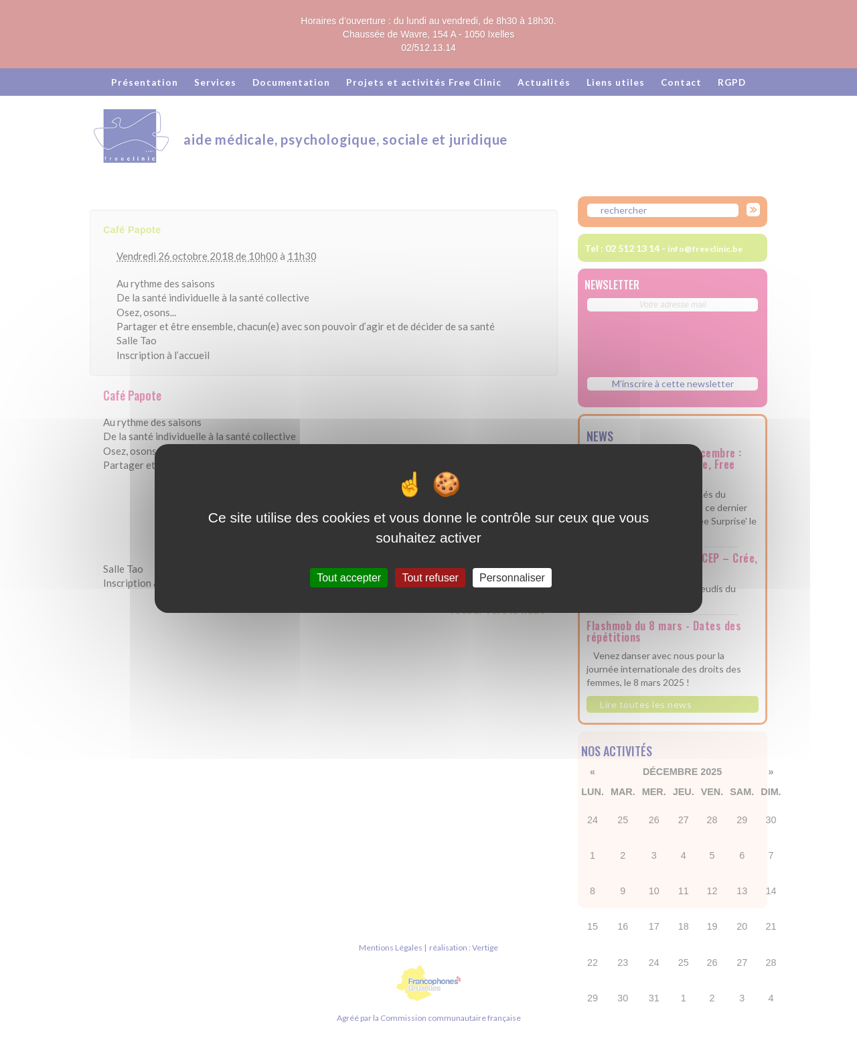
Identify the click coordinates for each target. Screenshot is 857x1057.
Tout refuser (430, 577)
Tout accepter (349, 577)
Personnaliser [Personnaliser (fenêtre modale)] (512, 577)
